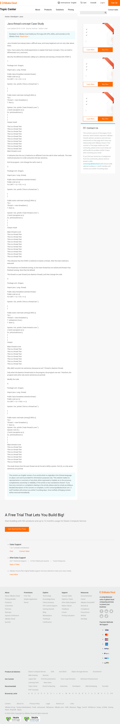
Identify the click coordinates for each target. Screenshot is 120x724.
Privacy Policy (35, 704)
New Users (47, 682)
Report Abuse (67, 606)
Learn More (90, 50)
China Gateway (48, 602)
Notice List (60, 704)
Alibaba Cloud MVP (88, 602)
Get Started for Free (17, 529)
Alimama (72, 707)
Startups (8, 612)
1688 (66, 707)
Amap (99, 707)
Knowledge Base (49, 599)
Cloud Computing (48, 686)
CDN (52, 672)
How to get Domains (68, 679)
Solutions (60, 10)
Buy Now (105, 50)
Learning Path (33, 682)
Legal (48, 704)
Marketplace (47, 615)
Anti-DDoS (62, 672)
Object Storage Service (79, 672)
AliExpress (50, 707)
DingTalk (13, 710)
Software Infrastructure (89, 679)
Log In (102, 3)
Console (93, 3)
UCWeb (104, 707)
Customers (9, 606)
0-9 (111, 693)
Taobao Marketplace (23, 707)
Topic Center (32, 686)
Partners (8, 609)
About (37, 10)
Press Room (85, 612)
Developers (76, 686)
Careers (8, 704)
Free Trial (27, 596)
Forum (64, 612)
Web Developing (91, 686)
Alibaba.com (59, 707)
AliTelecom (92, 707)
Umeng (110, 707)
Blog (44, 612)
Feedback (65, 609)
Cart (83, 3)
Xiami (7, 710)
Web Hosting (33, 675)
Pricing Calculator (68, 615)
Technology (47, 596)
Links (72, 704)
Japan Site (32, 679)
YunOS (84, 707)
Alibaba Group (10, 707)
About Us (20, 704)
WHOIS (83, 615)
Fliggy (79, 707)
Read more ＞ (25, 36)
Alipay (19, 710)
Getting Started (48, 609)
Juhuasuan (41, 707)
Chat (11, 551)
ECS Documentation (48, 679)
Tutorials (105, 686)
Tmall (34, 707)
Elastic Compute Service (37, 672)
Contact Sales (113, 10)
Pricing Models (10, 599)
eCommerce (97, 672)
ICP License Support (50, 606)
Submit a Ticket (67, 599)
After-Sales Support (69, 602)
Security (46, 675)
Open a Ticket (14, 564)
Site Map (84, 619)
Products (48, 10)
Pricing (71, 10)
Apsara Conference (12, 615)
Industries (63, 686)
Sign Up (114, 3)
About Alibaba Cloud (12, 596)
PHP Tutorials (33, 690)
